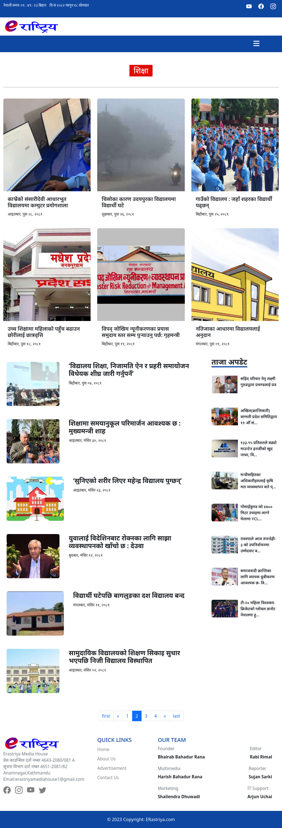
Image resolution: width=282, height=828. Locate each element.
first (106, 716)
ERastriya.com (160, 819)
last (176, 716)
